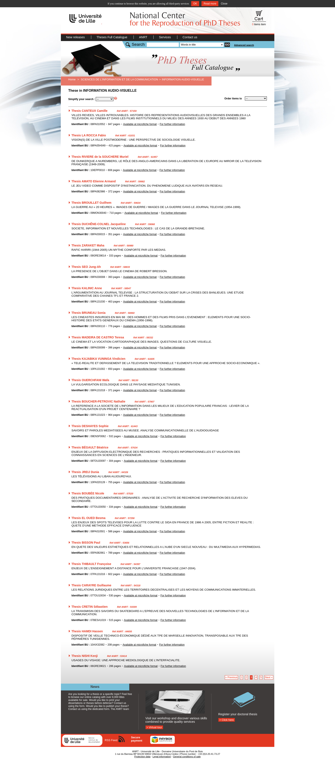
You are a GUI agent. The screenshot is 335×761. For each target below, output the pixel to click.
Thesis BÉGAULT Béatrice (90, 447)
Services (165, 37)
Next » (269, 677)
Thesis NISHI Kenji (85, 656)
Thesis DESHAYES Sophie (90, 426)
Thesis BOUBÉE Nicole (88, 493)
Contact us (190, 37)
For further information (172, 124)
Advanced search (244, 45)
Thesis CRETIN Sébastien (90, 606)
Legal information (162, 756)
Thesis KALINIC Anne (87, 288)
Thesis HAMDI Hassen (87, 631)
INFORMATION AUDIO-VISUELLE (183, 79)
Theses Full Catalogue (112, 37)
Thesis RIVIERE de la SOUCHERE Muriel (100, 156)
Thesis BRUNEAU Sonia (89, 312)
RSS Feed (111, 740)
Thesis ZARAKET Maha (88, 245)
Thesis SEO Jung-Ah (86, 266)
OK (195, 3)
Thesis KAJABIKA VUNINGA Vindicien (98, 358)
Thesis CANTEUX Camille (89, 110)
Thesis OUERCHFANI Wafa (90, 380)
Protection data (142, 756)
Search (138, 44)
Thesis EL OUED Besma (89, 518)
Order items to (233, 98)
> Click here (226, 719)
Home (72, 79)
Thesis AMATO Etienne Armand (94, 181)
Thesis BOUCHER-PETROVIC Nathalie (98, 401)
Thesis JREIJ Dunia (85, 472)
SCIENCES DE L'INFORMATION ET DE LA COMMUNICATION (119, 79)
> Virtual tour (154, 727)
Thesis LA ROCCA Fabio (89, 135)
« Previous (231, 677)
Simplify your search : (81, 99)
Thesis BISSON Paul (86, 542)
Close (224, 3)
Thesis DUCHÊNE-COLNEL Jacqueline (99, 224)
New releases (76, 37)
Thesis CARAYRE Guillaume (92, 585)
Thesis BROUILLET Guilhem (92, 202)
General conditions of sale (187, 756)
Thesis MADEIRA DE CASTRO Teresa (98, 337)
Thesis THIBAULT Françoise (91, 564)
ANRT (143, 37)
